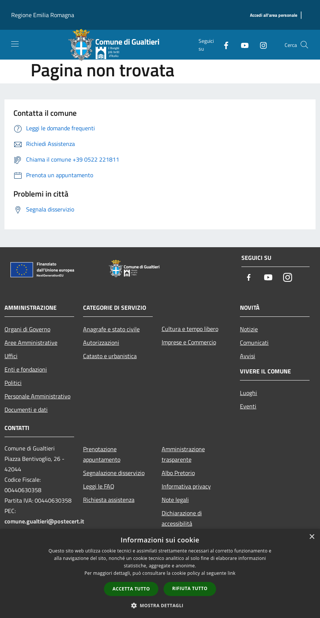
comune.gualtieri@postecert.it (44, 521)
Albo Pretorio (178, 472)
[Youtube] (241, 44)
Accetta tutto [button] (131, 589)
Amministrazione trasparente (183, 454)
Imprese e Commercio (189, 342)
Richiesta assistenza (108, 499)
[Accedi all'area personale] (273, 15)
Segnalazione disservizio (114, 472)
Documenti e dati (26, 409)
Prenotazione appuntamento (101, 454)
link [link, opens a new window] (231, 573)
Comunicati (254, 342)
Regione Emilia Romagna (42, 14)
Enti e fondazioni (25, 369)
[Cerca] (304, 44)
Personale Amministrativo (37, 396)
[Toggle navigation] (14, 43)
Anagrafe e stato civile (111, 329)
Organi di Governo (27, 329)
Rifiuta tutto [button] (189, 588)
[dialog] (160, 573)
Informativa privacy (186, 486)
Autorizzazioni (101, 342)
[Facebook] (223, 44)
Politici (13, 382)
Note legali (175, 499)
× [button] (311, 537)
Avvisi (247, 355)
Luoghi (248, 392)
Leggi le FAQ (98, 486)
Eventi (248, 406)
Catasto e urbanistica (110, 355)
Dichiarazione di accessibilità (182, 518)
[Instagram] (260, 44)
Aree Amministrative (30, 342)
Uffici (11, 355)
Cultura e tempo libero (190, 328)
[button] (160, 605)
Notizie (249, 329)
